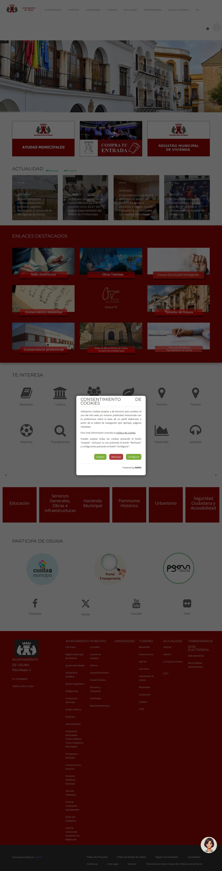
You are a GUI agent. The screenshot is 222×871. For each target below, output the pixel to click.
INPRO (138, 467)
